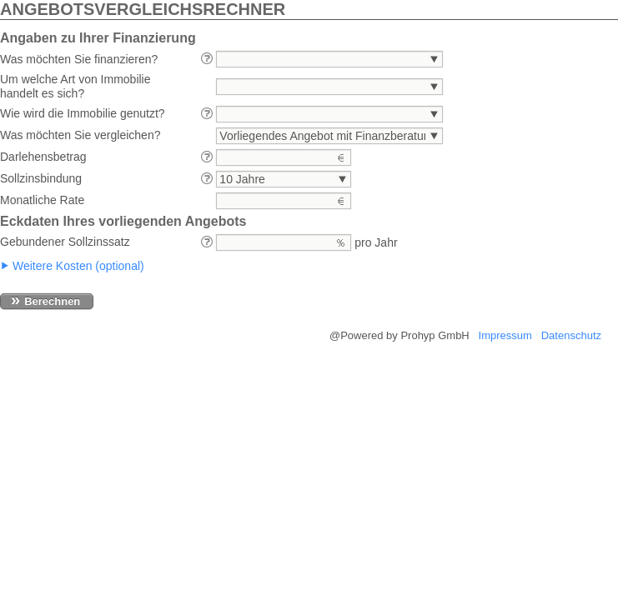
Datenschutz (571, 335)
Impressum (505, 335)
